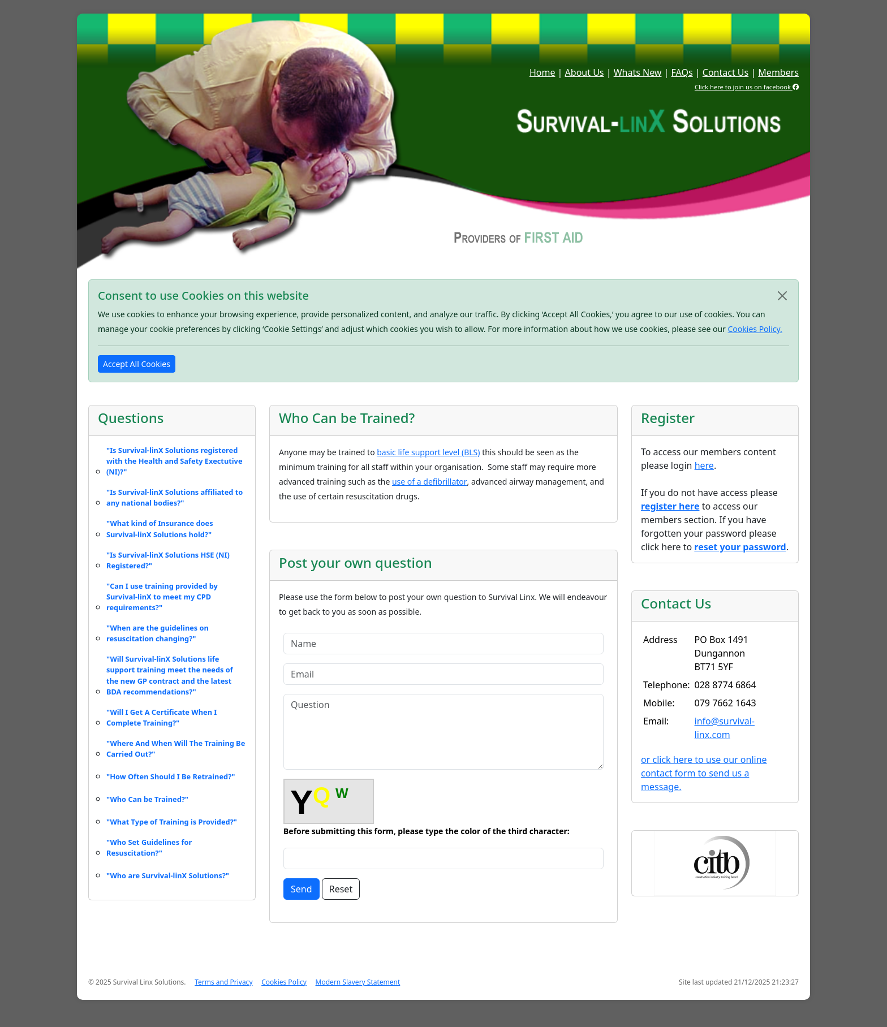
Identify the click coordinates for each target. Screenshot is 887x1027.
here (704, 465)
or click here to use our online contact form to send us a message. (704, 773)
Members (778, 72)
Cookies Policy (284, 982)
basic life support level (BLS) (428, 452)
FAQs (682, 72)
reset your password (740, 547)
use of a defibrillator (429, 481)
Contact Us (725, 72)
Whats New (638, 72)
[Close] (782, 296)
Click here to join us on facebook (747, 87)
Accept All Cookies (136, 364)
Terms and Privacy (223, 982)
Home (542, 72)
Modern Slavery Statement (358, 982)
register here (670, 506)
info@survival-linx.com (725, 728)
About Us (584, 72)
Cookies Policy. (755, 328)
